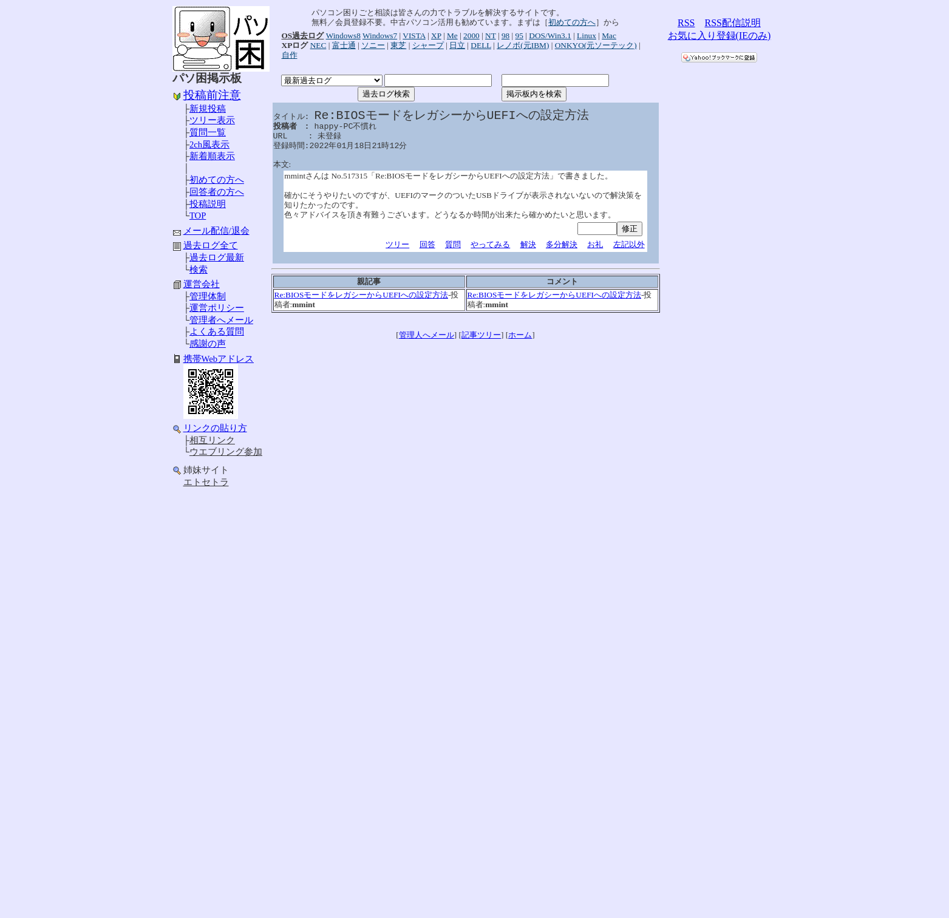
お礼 (595, 244)
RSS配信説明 (733, 23)
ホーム (520, 334)
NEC (318, 45)
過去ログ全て (210, 245)
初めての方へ (216, 180)
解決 (528, 244)
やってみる (490, 244)
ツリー (397, 244)
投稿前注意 (212, 95)
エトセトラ (206, 482)
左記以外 (629, 244)
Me (452, 35)
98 (505, 35)
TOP (197, 215)
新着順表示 (212, 156)
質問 (453, 244)
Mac (609, 35)
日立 (457, 45)
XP (436, 35)
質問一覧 (207, 132)
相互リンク (212, 440)
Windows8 (343, 35)
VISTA (414, 35)
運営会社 (201, 284)
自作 (290, 54)
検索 (198, 269)
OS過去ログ (303, 35)
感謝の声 (207, 343)
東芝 (398, 45)
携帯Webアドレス (218, 359)
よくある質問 (216, 331)
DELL (481, 45)
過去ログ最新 (216, 257)
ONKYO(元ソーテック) (596, 45)
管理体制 (207, 296)
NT (490, 35)
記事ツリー (481, 334)
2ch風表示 (209, 144)
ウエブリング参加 (225, 452)
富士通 (344, 45)
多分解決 (561, 244)
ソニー (373, 45)
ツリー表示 (212, 120)
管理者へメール (221, 320)
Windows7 (379, 35)
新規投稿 (207, 109)
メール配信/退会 (216, 231)
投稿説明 (207, 204)
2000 (471, 35)
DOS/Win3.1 (550, 35)
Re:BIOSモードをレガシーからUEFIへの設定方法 (361, 294)
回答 (427, 244)
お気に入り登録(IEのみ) (719, 35)
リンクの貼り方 (215, 428)
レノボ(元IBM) (523, 45)
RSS (686, 23)
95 (519, 35)
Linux (586, 35)
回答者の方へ (216, 192)
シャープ (428, 45)
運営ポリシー (216, 308)
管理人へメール (426, 334)
